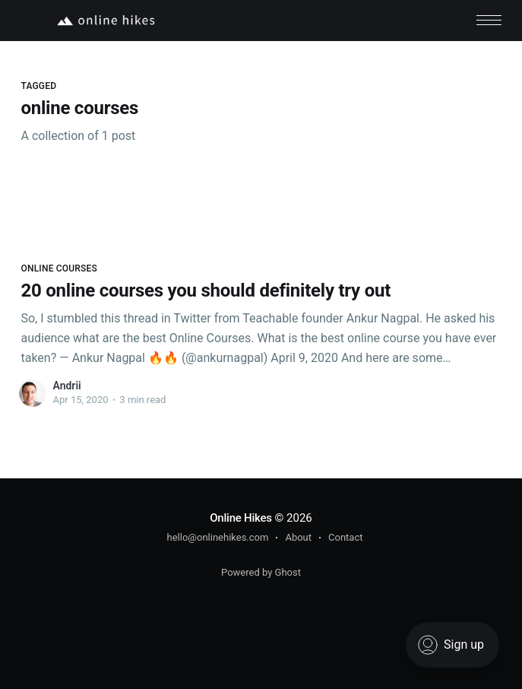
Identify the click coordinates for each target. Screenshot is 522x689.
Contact (345, 537)
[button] (488, 20)
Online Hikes (241, 518)
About (298, 537)
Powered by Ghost (261, 572)
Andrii (66, 385)
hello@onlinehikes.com (218, 537)
